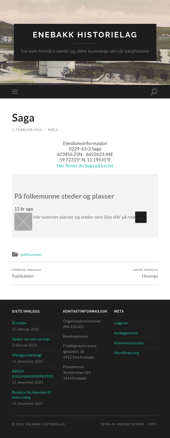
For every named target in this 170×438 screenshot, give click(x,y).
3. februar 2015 (27, 130)
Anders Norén (130, 424)
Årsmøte (19, 322)
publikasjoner (31, 254)
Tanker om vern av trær (31, 339)
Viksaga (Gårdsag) (27, 355)
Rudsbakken (26, 273)
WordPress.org (126, 352)
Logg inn (121, 322)
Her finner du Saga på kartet (85, 165)
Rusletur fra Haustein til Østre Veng (31, 394)
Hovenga (145, 273)
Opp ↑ (153, 424)
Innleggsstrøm (126, 332)
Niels (53, 130)
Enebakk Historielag (85, 34)
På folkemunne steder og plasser (64, 196)
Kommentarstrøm (129, 342)
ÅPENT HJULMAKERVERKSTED (32, 373)
